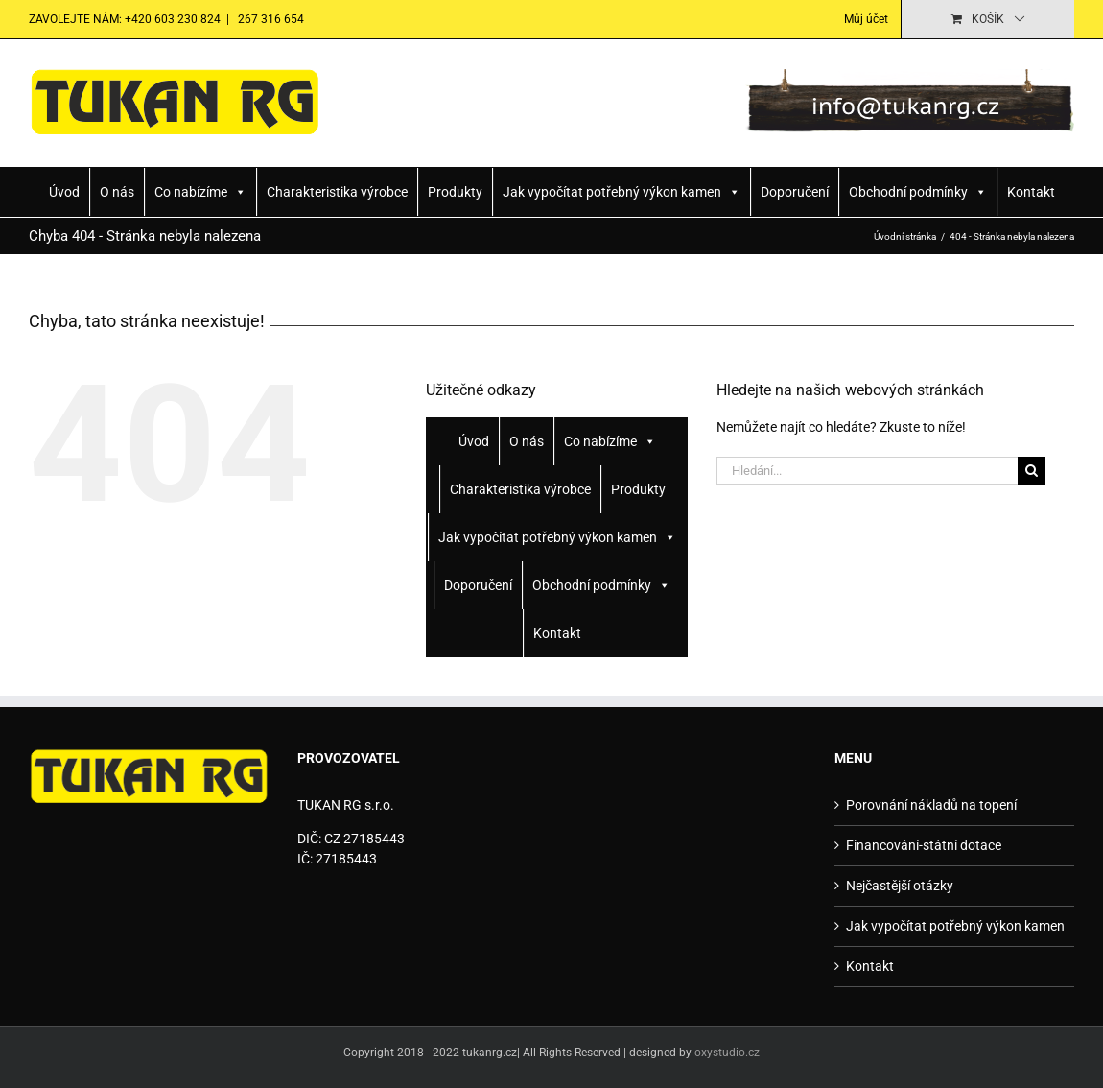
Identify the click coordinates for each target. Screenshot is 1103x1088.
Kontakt (1031, 192)
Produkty (455, 192)
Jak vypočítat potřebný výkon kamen (621, 192)
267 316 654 (269, 19)
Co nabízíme (200, 192)
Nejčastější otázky (899, 885)
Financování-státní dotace (923, 845)
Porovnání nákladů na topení (931, 805)
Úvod (64, 192)
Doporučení (795, 192)
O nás (117, 192)
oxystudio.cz (727, 1052)
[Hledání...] (867, 471)
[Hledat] (1031, 471)
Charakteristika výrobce (337, 192)
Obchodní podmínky (918, 192)
